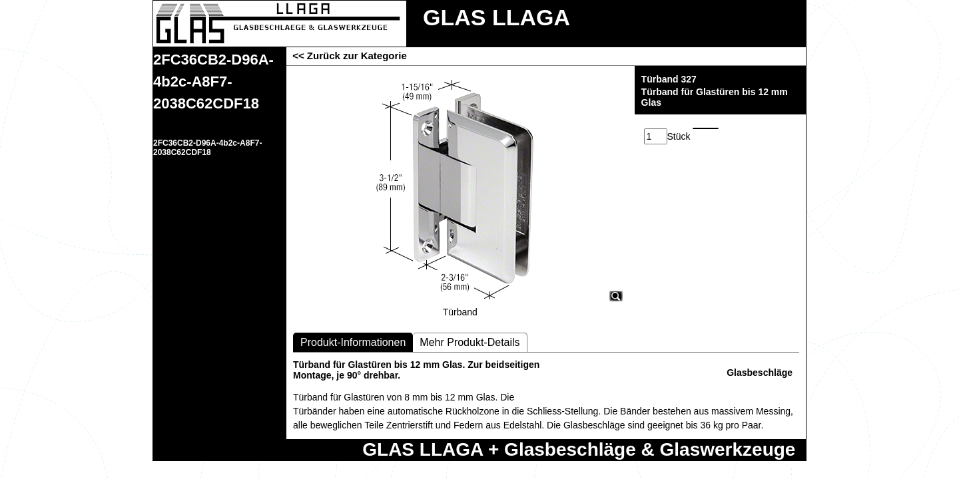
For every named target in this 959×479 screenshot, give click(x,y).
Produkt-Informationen (353, 342)
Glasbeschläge (760, 372)
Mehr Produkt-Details (469, 342)
